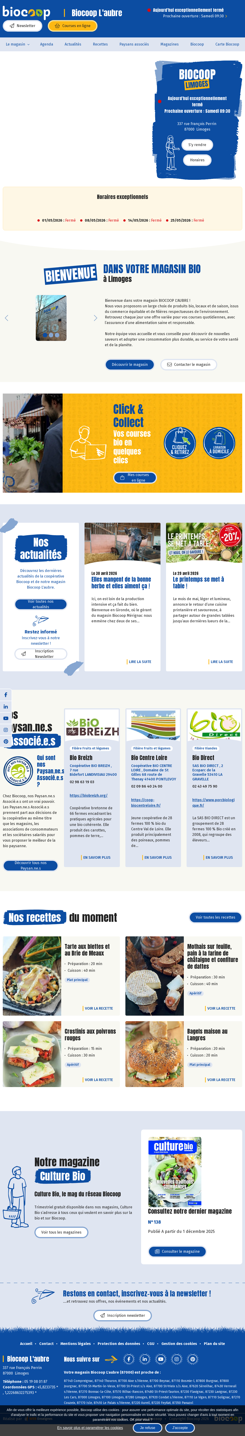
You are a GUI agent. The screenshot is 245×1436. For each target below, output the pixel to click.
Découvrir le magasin (130, 364)
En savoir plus (97, 857)
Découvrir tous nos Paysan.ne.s (31, 866)
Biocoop (197, 44)
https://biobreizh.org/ (89, 795)
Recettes (100, 44)
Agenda (46, 44)
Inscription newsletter (122, 1315)
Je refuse (147, 1428)
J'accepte (180, 1428)
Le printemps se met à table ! (199, 583)
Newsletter (22, 26)
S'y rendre (197, 145)
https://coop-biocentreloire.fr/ (146, 803)
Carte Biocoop (227, 44)
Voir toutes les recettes (215, 917)
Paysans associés (134, 44)
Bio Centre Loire (149, 758)
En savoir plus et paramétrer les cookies (90, 1428)
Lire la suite (141, 661)
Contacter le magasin (188, 364)
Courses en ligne (73, 26)
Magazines (169, 44)
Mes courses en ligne (134, 478)
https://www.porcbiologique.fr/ (213, 803)
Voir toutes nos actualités (41, 604)
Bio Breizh (81, 758)
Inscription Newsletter (37, 654)
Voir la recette (99, 1008)
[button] (6, 318)
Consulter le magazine (177, 1252)
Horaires (197, 160)
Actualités (73, 44)
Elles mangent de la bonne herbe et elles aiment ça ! (121, 583)
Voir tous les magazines (61, 1232)
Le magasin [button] (15, 44)
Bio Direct (203, 758)
